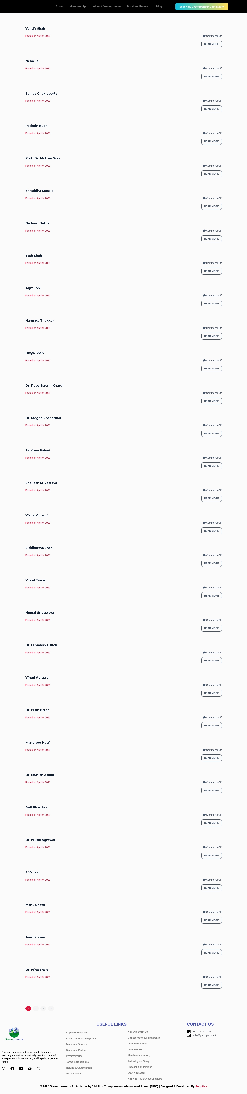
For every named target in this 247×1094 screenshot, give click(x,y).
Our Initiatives (76, 1073)
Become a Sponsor (77, 1044)
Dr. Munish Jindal (39, 775)
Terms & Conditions (77, 1061)
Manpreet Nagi (37, 743)
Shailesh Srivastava (41, 483)
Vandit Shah (35, 28)
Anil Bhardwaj (37, 807)
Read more (211, 44)
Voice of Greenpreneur (106, 6)
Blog (159, 6)
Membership (78, 6)
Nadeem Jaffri (37, 223)
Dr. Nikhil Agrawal (40, 840)
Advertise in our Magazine (81, 1038)
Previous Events (137, 6)
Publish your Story (138, 1061)
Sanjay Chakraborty (41, 93)
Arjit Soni (33, 288)
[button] (138, 6)
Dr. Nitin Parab (37, 710)
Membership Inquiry (139, 1055)
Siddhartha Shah (39, 548)
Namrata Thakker (39, 320)
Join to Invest (135, 1049)
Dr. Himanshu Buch (41, 645)
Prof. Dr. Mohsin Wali (42, 158)
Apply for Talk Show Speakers (145, 1078)
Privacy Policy (74, 1056)
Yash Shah (33, 256)
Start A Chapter (136, 1072)
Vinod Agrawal (37, 678)
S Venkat (32, 872)
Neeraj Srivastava (39, 613)
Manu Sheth (35, 905)
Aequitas (201, 1086)
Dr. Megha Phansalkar (43, 418)
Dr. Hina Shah (36, 970)
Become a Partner (76, 1050)
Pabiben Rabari (37, 450)
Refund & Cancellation (79, 1067)
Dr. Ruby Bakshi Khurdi (44, 385)
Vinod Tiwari (35, 580)
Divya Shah (34, 353)
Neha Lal (32, 61)
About (60, 6)
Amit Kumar (35, 937)
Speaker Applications (140, 1067)
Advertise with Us (138, 1032)
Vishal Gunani (36, 515)
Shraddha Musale (39, 191)
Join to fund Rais (138, 1043)
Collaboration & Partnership (144, 1037)
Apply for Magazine (77, 1032)
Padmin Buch (36, 126)
